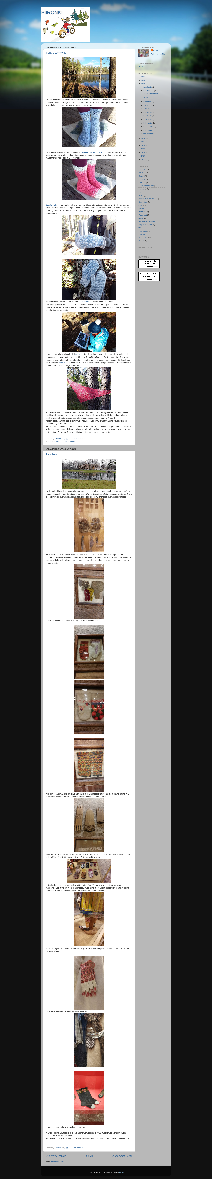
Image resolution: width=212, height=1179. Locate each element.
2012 (143, 160)
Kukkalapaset (86, 302)
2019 (143, 84)
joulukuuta (147, 87)
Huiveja (58, 442)
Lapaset (66, 442)
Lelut (140, 192)
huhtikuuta (147, 123)
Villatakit (141, 234)
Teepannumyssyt (145, 225)
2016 (143, 145)
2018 (143, 138)
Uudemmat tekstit (56, 1156)
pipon (77, 354)
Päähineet (142, 215)
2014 (143, 152)
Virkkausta (142, 238)
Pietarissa (51, 454)
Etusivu (88, 1156)
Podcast (141, 212)
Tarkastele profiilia (158, 54)
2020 (143, 80)
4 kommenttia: (77, 1148)
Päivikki (156, 50)
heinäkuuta (148, 112)
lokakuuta (147, 102)
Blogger (122, 1172)
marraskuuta (148, 91)
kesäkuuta (147, 116)
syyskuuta (147, 105)
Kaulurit (141, 176)
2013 (143, 156)
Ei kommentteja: (78, 439)
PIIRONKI (51, 12)
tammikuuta (148, 134)
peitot (140, 205)
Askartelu (142, 170)
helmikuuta (148, 130)
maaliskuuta (148, 127)
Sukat (72, 442)
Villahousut (142, 228)
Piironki (141, 67)
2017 (143, 142)
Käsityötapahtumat (146, 186)
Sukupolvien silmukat (147, 221)
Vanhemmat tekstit (121, 1156)
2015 (143, 149)
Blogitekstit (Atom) (58, 1161)
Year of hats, (64, 363)
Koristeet (142, 183)
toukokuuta (148, 120)
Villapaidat (142, 231)
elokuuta (147, 109)
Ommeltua (142, 202)
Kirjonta (141, 179)
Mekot (140, 196)
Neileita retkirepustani (147, 199)
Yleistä (141, 241)
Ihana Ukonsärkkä (56, 52)
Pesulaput (142, 208)
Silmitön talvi (52, 205)
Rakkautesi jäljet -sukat (92, 152)
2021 (143, 77)
